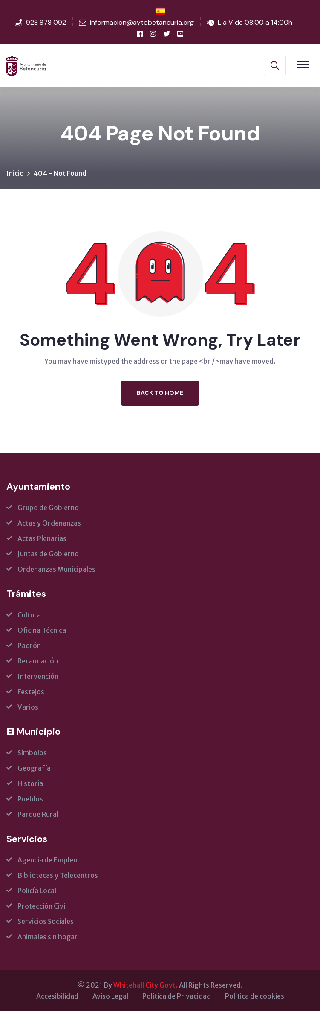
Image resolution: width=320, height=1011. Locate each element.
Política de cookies (254, 996)
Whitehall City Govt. (145, 985)
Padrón (29, 645)
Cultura (29, 615)
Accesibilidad (57, 996)
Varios (27, 707)
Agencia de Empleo (47, 860)
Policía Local (36, 890)
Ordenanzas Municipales (56, 569)
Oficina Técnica (41, 630)
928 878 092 (46, 22)
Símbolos (32, 752)
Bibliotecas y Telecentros (57, 875)
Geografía (34, 768)
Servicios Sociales (45, 921)
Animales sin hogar (47, 936)
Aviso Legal (110, 996)
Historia (30, 783)
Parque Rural (37, 814)
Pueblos (30, 799)
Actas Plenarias (41, 538)
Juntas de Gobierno (48, 553)
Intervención (37, 676)
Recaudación (37, 661)
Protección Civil (42, 906)
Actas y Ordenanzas (49, 523)
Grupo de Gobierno (48, 507)
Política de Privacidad (176, 996)
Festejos (30, 691)
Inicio (15, 173)
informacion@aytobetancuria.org (142, 22)
